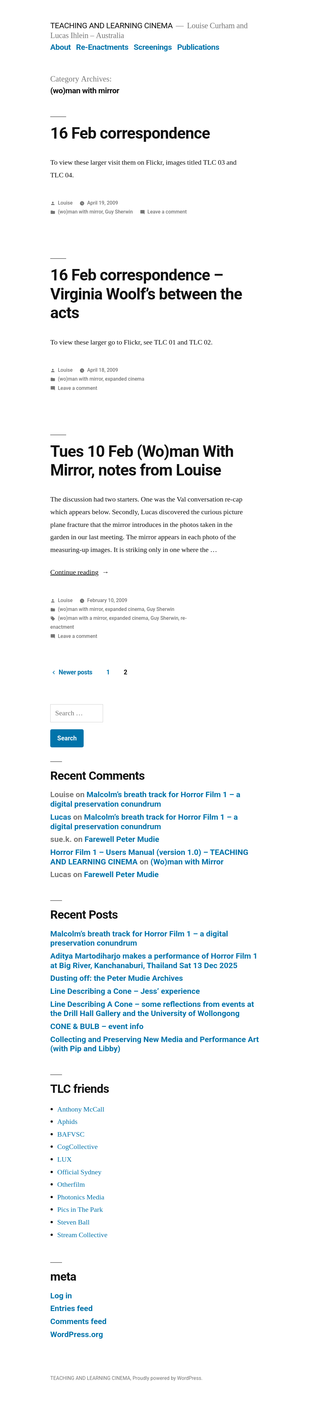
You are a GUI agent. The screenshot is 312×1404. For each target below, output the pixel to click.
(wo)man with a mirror (82, 618)
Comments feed (78, 1321)
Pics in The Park (80, 1209)
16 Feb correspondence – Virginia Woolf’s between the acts (146, 294)
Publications (198, 47)
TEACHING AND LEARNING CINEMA (111, 25)
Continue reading (79, 572)
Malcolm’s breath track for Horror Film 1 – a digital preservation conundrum (145, 799)
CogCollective (77, 1146)
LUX (64, 1159)
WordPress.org (76, 1334)
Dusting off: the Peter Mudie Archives (116, 978)
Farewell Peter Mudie (122, 839)
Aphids (67, 1121)
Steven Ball (73, 1222)
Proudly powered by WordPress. (168, 1378)
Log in (61, 1295)
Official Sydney (79, 1172)
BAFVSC (71, 1134)
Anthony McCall (80, 1109)
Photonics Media (80, 1197)
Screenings (153, 47)
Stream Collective (82, 1234)
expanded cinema (124, 379)
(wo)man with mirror (80, 212)
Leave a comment (167, 212)
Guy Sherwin (119, 212)
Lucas (60, 817)
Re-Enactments (102, 47)
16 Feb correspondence (130, 133)
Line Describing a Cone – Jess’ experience (125, 991)
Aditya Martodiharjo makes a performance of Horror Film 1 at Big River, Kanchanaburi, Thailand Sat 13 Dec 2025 (154, 960)
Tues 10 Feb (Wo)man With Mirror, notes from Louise (141, 460)
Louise (65, 203)
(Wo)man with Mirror (187, 861)
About (60, 47)
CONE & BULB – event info (96, 1026)
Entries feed (71, 1308)
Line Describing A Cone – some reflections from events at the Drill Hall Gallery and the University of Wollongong (152, 1009)
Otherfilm (71, 1184)
